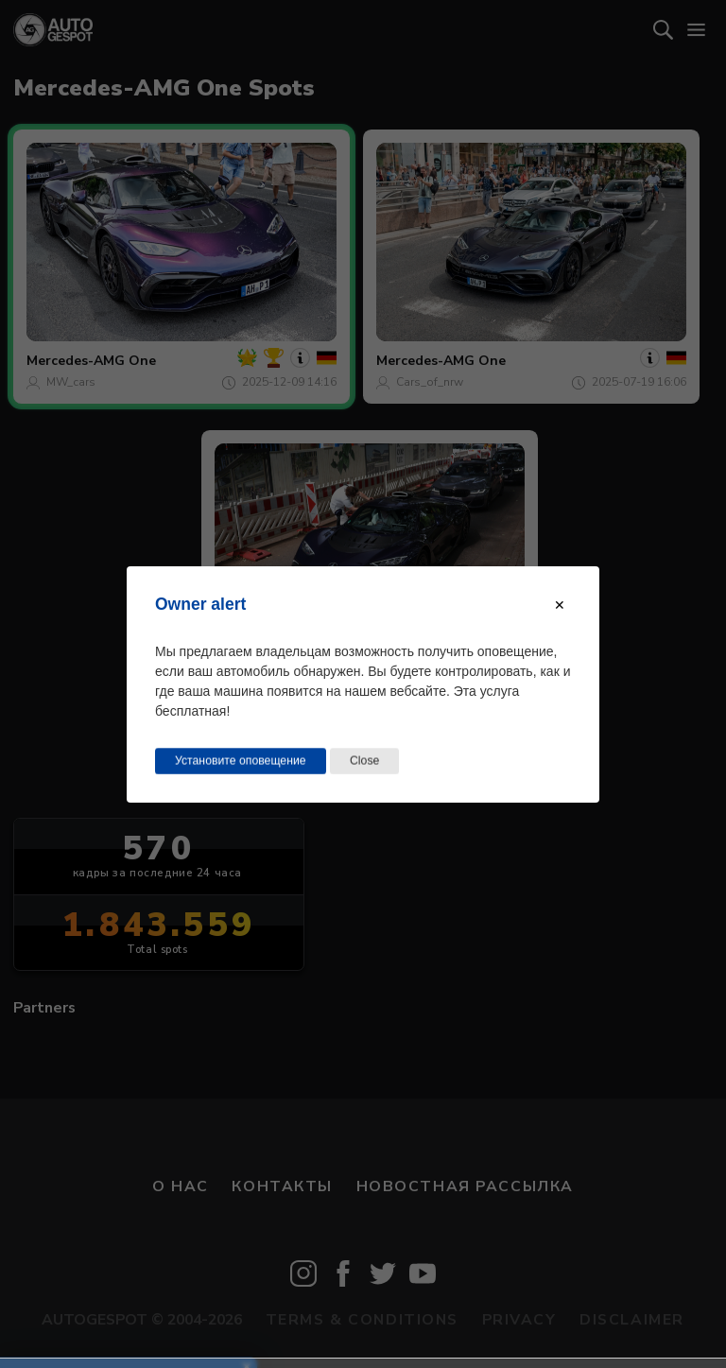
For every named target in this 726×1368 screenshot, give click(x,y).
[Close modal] (559, 604)
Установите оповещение (240, 760)
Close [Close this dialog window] (364, 760)
